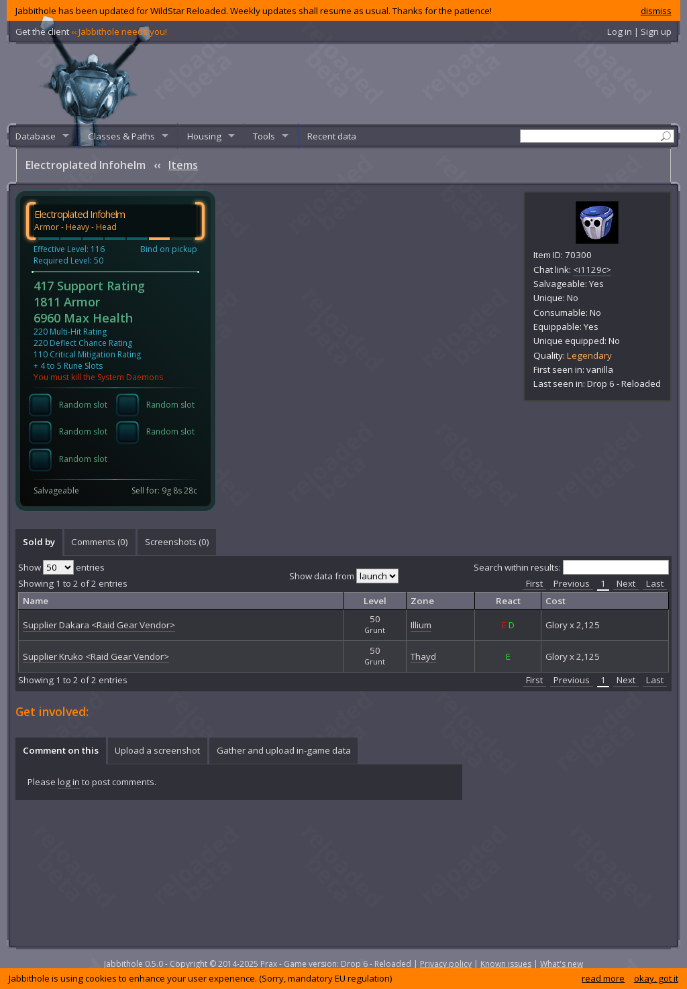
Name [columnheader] (35, 601)
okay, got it (656, 978)
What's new (561, 964)
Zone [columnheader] (422, 601)
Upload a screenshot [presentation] (157, 750)
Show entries (61, 567)
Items (183, 165)
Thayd (423, 656)
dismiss (656, 11)
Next (626, 583)
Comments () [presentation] (99, 542)
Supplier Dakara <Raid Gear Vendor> (99, 625)
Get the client (91, 31)
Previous (571, 583)
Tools (264, 136)
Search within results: (571, 567)
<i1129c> (592, 270)
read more (603, 978)
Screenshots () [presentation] (177, 542)
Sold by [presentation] (39, 542)
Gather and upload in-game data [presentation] (284, 750)
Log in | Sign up (639, 31)
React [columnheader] (508, 601)
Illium (421, 625)
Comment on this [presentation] (61, 750)
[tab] (38, 542)
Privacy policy (446, 964)
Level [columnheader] (375, 601)
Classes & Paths (121, 136)
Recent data (331, 136)
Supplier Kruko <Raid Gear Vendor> (96, 656)
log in (69, 782)
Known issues (505, 964)
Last (655, 583)
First (534, 583)
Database (35, 136)
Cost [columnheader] (555, 601)
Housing (204, 136)
